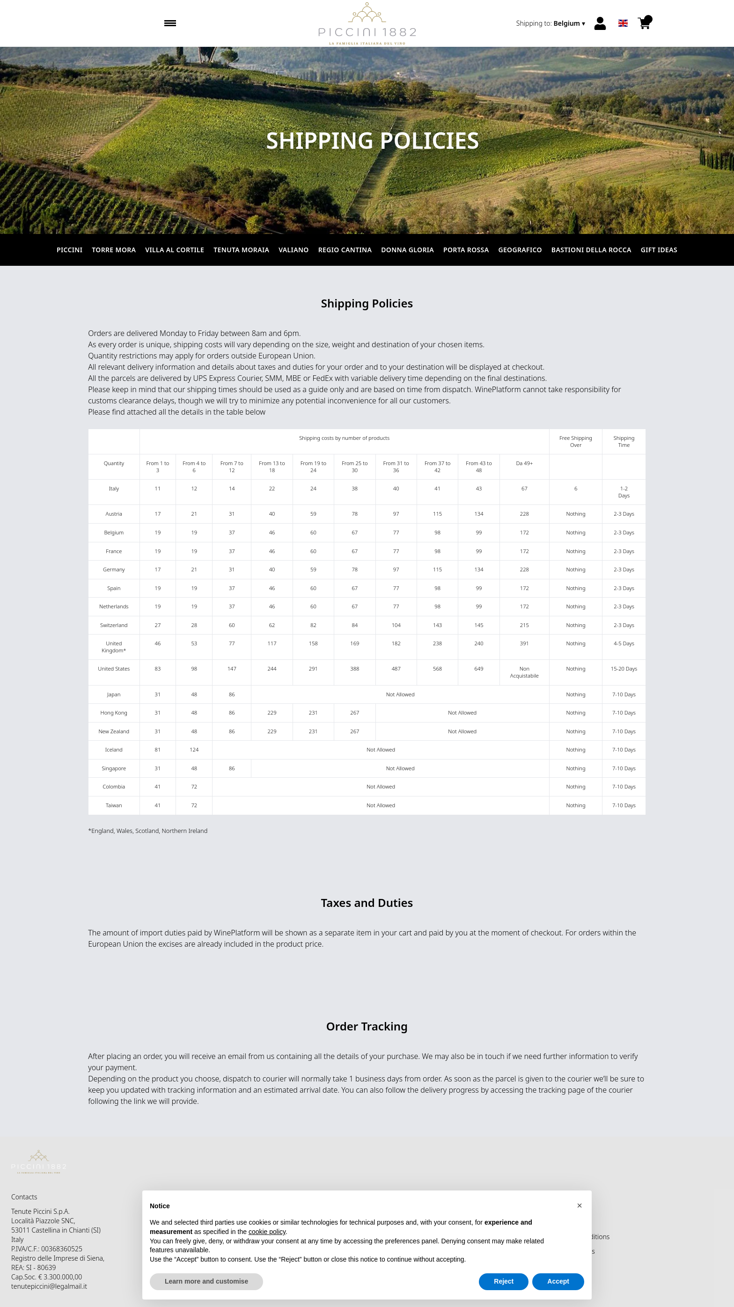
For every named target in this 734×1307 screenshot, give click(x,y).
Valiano (293, 249)
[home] (367, 23)
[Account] (600, 23)
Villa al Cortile (174, 249)
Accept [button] (558, 1281)
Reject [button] (504, 1281)
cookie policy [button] (267, 1231)
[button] (579, 1205)
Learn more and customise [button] (206, 1281)
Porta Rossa (466, 249)
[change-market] (551, 23)
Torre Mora (114, 249)
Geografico (520, 249)
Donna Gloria (407, 249)
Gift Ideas (659, 249)
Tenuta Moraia (241, 249)
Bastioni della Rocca (591, 249)
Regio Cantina (345, 249)
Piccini (69, 249)
